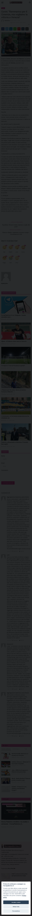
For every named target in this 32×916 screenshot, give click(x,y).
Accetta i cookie (16, 902)
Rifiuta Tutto (16, 906)
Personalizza (16, 911)
